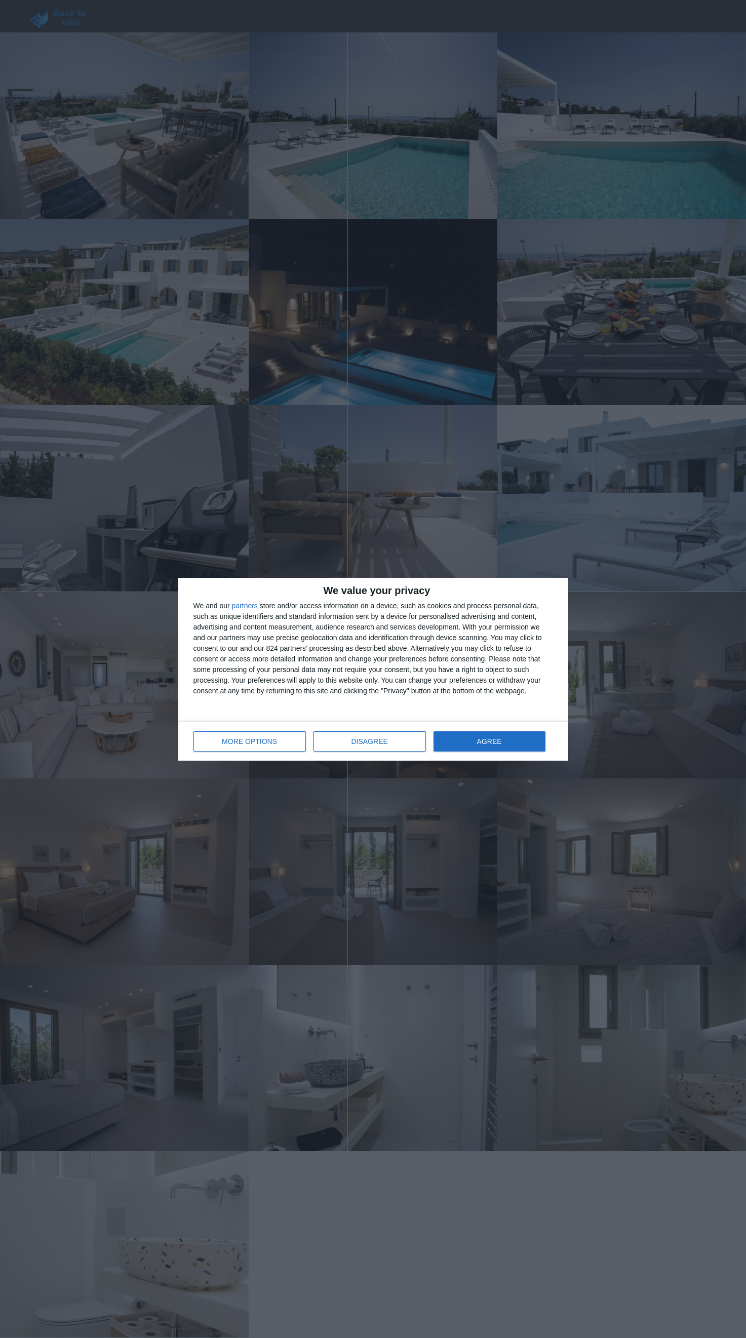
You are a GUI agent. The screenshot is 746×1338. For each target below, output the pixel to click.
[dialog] (373, 669)
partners (245, 605)
